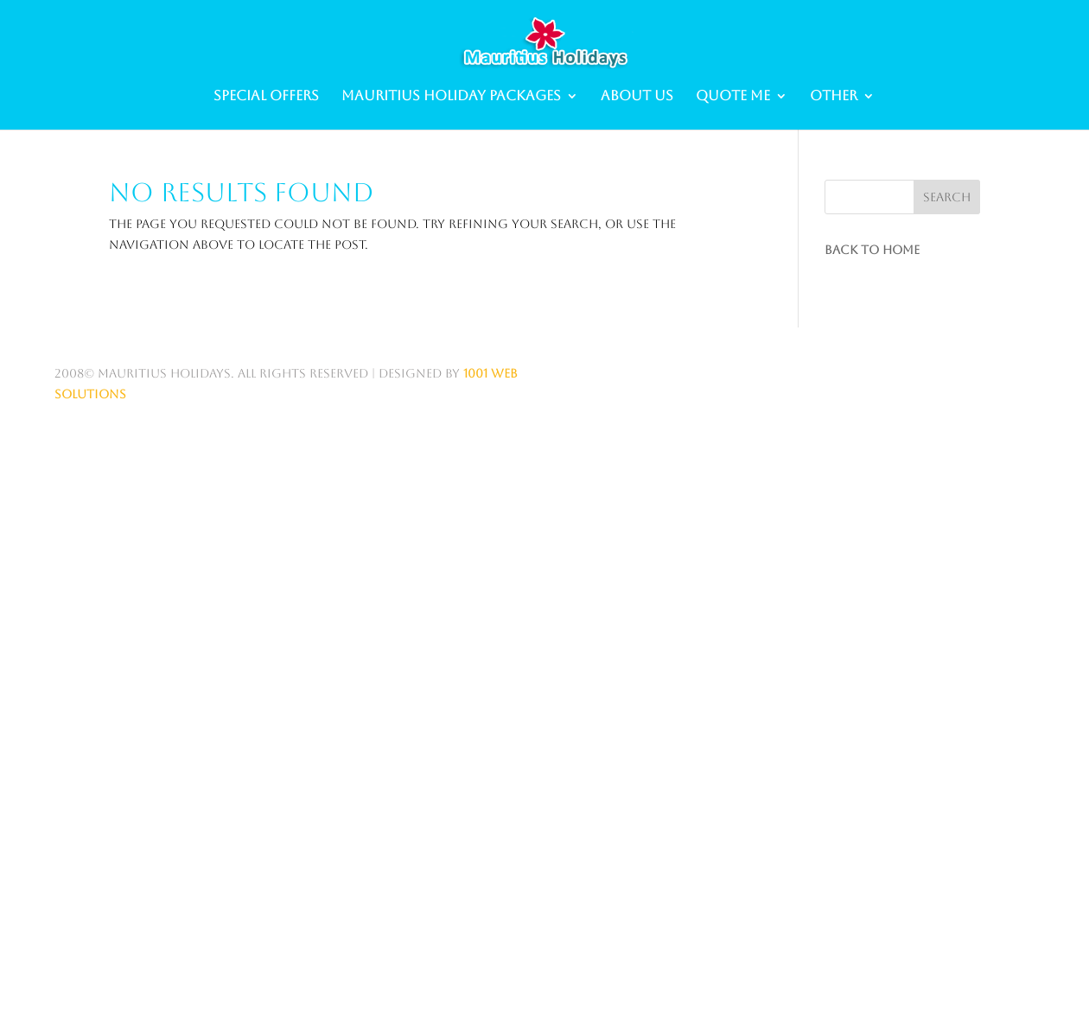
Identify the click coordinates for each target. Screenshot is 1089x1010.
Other (833, 97)
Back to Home (872, 250)
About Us (637, 97)
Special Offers (266, 97)
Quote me (733, 97)
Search (947, 197)
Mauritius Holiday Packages (451, 97)
